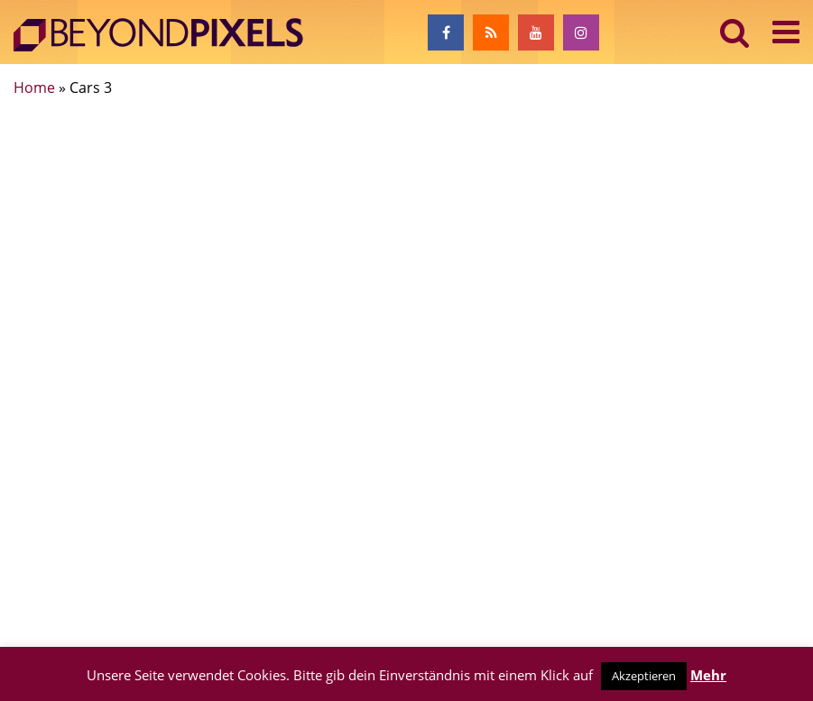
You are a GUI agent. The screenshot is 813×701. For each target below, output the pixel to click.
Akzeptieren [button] (644, 676)
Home (34, 87)
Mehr (708, 675)
